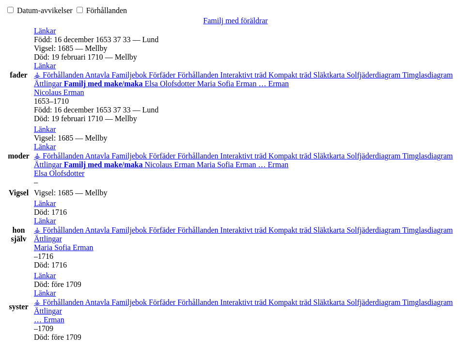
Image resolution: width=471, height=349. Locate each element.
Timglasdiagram (427, 75)
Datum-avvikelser (41, 10)
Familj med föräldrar (235, 20)
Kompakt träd (290, 75)
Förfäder (163, 75)
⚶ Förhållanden (59, 75)
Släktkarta (330, 75)
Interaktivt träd (244, 75)
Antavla (98, 75)
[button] (45, 31)
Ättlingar (49, 83)
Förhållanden (102, 10)
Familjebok (130, 75)
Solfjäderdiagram (374, 75)
